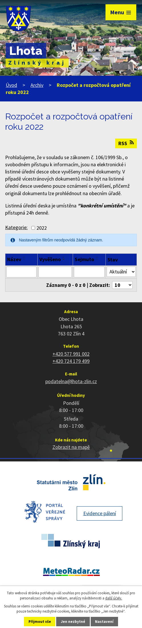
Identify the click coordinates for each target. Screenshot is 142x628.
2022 (41, 228)
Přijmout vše (40, 621)
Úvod (11, 85)
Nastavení (104, 621)
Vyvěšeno (50, 259)
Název (14, 259)
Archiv (37, 85)
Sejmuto (84, 259)
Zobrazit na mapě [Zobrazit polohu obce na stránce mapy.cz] (71, 447)
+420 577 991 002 (71, 354)
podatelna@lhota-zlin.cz (71, 381)
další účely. (113, 598)
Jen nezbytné (73, 621)
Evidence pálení (99, 513)
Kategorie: (16, 227)
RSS (126, 143)
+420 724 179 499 (71, 361)
